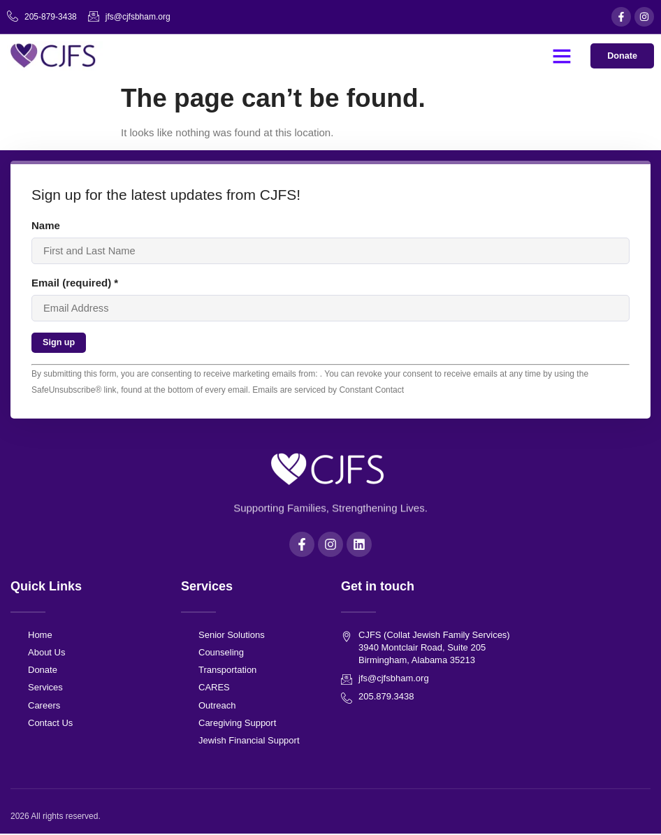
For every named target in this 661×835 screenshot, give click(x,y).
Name (45, 225)
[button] (561, 56)
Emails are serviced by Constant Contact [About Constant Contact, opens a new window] (328, 390)
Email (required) (74, 283)
